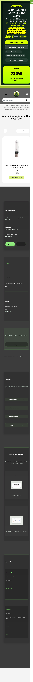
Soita (21, 245)
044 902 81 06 (8, 311)
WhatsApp (10, 244)
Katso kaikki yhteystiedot (16, 345)
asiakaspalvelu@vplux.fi (11, 229)
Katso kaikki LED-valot (16, 47)
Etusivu (6, 105)
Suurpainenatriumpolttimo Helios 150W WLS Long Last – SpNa (17, 166)
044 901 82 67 (8, 236)
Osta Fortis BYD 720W (16, 42)
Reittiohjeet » (9, 588)
